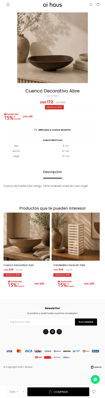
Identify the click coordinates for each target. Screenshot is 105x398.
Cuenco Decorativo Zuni (19, 265)
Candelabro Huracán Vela (69, 265)
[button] (97, 252)
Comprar (61, 392)
